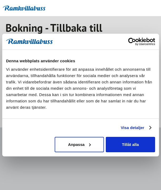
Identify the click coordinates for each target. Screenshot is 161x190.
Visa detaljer (132, 127)
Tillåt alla (130, 144)
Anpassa (79, 144)
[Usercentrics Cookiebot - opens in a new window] (132, 42)
